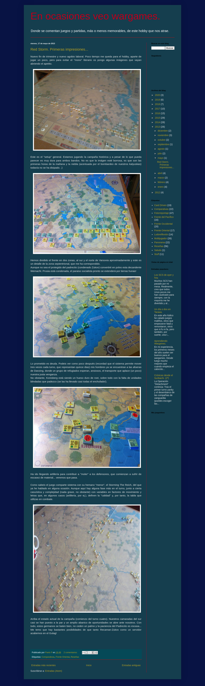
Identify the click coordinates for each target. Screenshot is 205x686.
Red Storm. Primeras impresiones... (59, 49)
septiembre (164, 144)
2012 (158, 192)
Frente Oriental (63, 657)
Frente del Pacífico (164, 217)
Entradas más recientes (43, 665)
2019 (158, 99)
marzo (161, 177)
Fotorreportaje (161, 213)
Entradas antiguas (131, 665)
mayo (161, 158)
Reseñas (75, 657)
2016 (158, 113)
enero (161, 186)
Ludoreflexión (161, 234)
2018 (158, 104)
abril (160, 173)
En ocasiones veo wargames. (95, 16)
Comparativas (48, 657)
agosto (161, 148)
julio (160, 153)
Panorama (159, 242)
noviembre (163, 135)
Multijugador (160, 238)
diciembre (163, 130)
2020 (158, 95)
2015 (158, 117)
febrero (162, 182)
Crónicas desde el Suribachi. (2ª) (163, 376)
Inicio (89, 665)
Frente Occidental (163, 223)
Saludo (158, 250)
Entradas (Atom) (53, 671)
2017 (158, 108)
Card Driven (160, 205)
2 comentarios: (71, 652)
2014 (158, 122)
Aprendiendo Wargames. (160, 342)
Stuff (156, 254)
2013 (158, 126)
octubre (162, 140)
